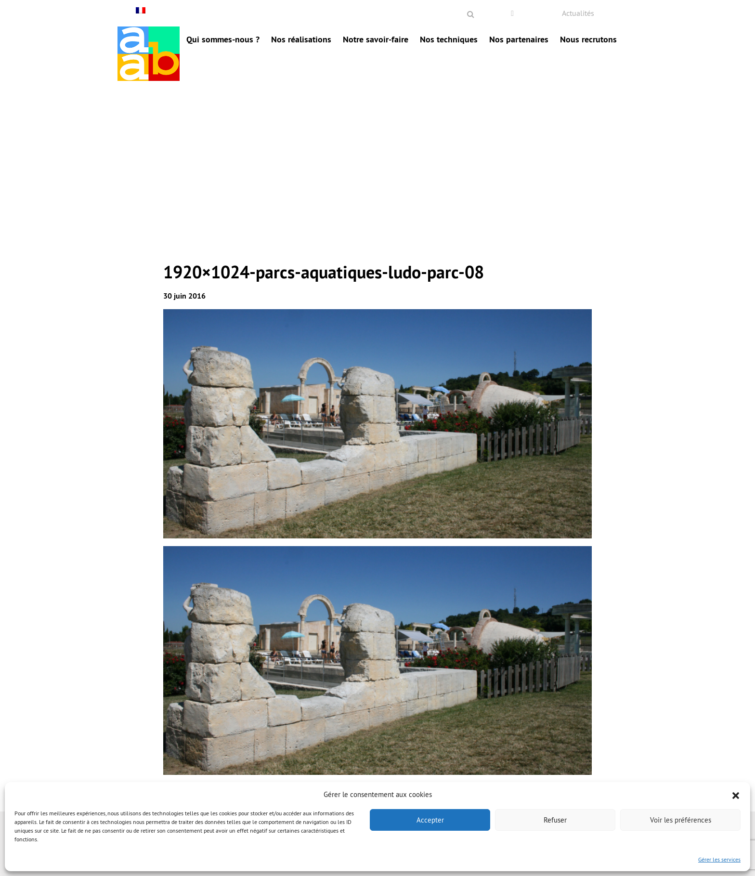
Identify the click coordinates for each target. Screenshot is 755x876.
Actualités (578, 13)
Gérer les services (719, 859)
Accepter (430, 819)
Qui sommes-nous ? (223, 39)
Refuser (555, 819)
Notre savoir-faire (375, 39)
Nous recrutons (588, 39)
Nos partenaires (518, 39)
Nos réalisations (301, 39)
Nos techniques (449, 39)
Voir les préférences (680, 819)
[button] (736, 794)
